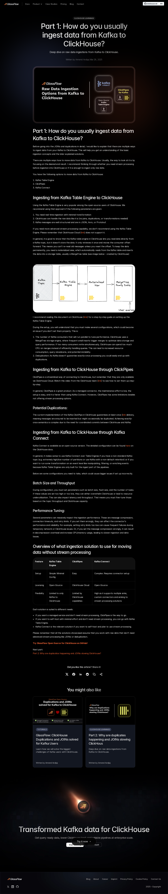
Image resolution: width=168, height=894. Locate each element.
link (82, 232)
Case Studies (51, 4)
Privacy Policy (126, 879)
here (128, 445)
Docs (27, 4)
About (96, 879)
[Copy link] (94, 674)
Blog (72, 4)
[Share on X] (67, 674)
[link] (11, 4)
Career (105, 879)
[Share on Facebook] (73, 674)
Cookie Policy (142, 879)
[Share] (101, 674)
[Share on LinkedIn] (80, 674)
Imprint (114, 879)
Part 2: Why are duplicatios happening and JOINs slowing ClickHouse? (67, 653)
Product (36, 4)
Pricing (64, 4)
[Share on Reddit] (87, 674)
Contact (80, 4)
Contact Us (156, 879)
